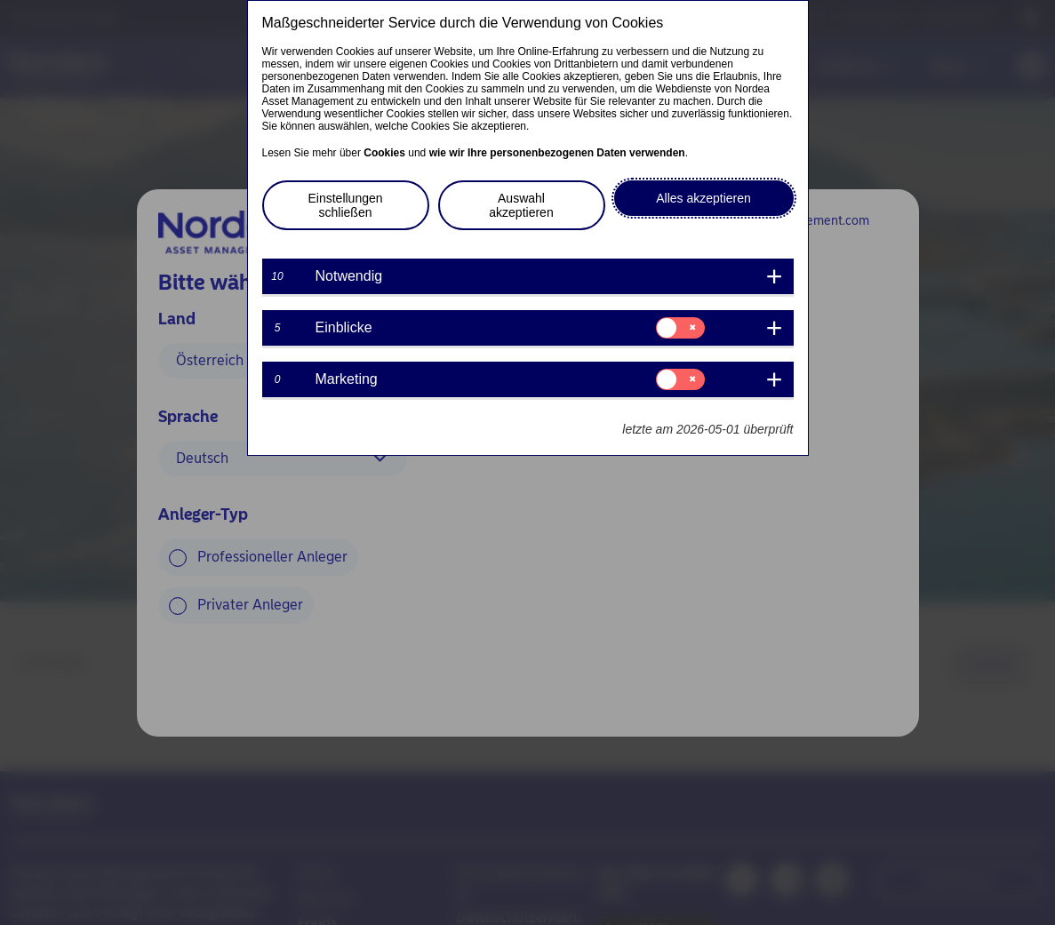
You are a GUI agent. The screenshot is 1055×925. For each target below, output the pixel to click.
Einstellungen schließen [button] (345, 205)
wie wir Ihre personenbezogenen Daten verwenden (557, 153)
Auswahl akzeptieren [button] (521, 205)
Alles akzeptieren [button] (703, 198)
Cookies (384, 153)
